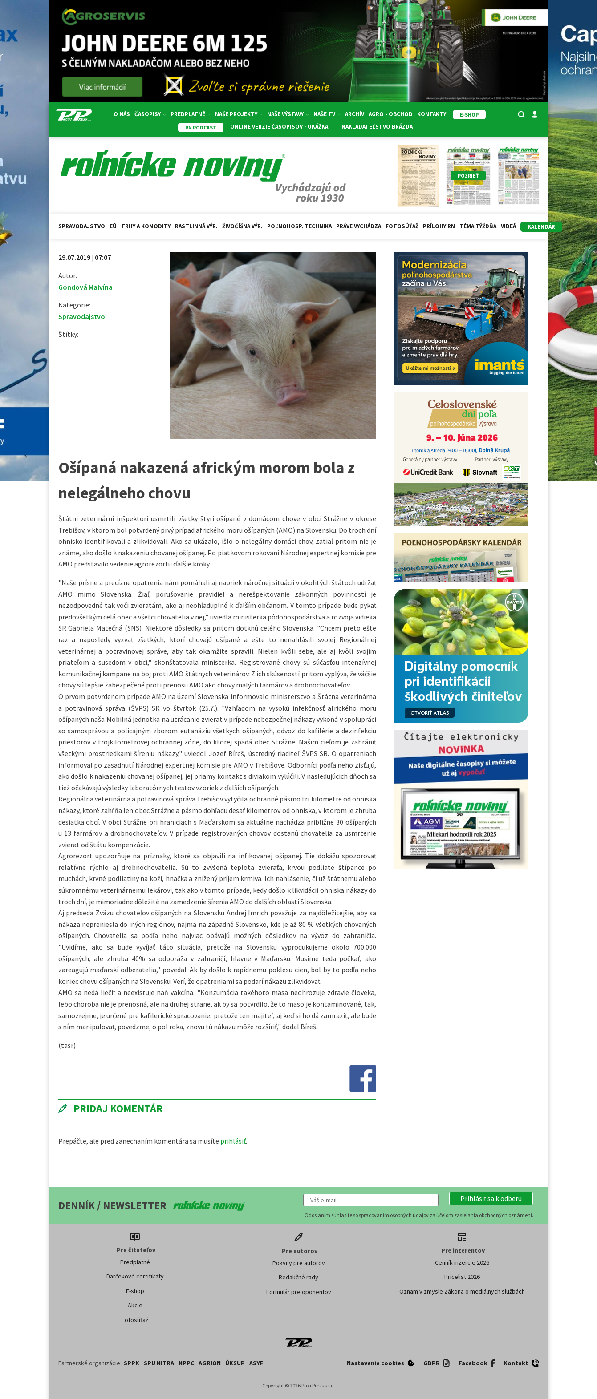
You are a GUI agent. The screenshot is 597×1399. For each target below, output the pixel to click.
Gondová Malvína (85, 287)
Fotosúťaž (402, 226)
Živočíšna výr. (242, 226)
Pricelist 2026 (462, 1277)
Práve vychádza (358, 226)
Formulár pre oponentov (298, 1292)
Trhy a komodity (146, 226)
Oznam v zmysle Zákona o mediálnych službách (462, 1291)
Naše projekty (239, 114)
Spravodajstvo (81, 226)
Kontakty (431, 114)
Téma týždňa (477, 226)
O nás (122, 114)
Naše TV (327, 114)
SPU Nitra (159, 1363)
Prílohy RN (439, 226)
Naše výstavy (288, 114)
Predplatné (191, 114)
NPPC (186, 1363)
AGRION (210, 1363)
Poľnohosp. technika (299, 226)
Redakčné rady (298, 1277)
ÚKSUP (235, 1363)
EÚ (113, 226)
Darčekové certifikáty (135, 1276)
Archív (354, 114)
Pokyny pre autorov (298, 1263)
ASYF (256, 1363)
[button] (491, 1198)
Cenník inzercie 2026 (462, 1262)
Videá (508, 226)
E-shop (135, 1291)
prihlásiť (233, 1140)
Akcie (135, 1305)
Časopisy (150, 114)
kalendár (541, 226)
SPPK (131, 1363)
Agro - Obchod (391, 114)
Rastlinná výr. (196, 226)
